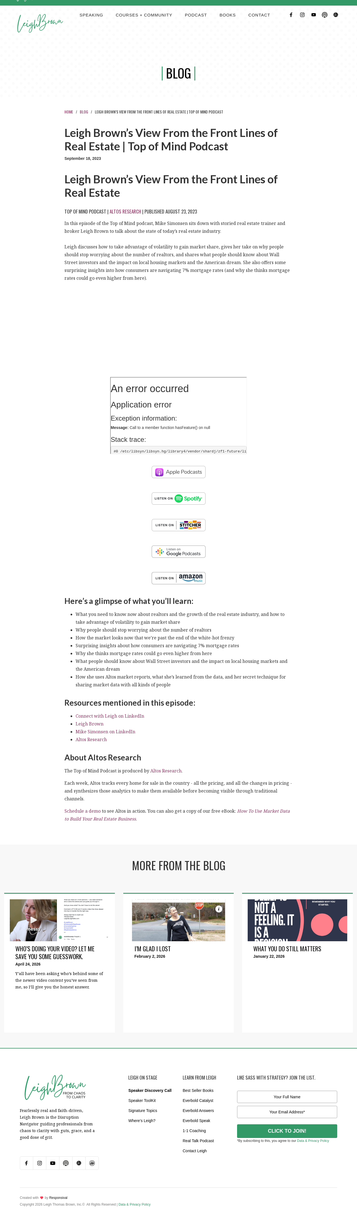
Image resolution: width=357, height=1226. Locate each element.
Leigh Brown (89, 724)
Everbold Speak (196, 1120)
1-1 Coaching (194, 1130)
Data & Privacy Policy (313, 1141)
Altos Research (125, 211)
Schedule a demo (82, 811)
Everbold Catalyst (198, 1100)
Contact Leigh (195, 1151)
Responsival (58, 1198)
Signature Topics (142, 1110)
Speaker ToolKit (142, 1100)
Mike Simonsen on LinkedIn (105, 732)
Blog (84, 112)
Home (68, 112)
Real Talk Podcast (198, 1141)
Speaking (91, 15)
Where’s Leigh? (141, 1120)
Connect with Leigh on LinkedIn (110, 716)
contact (259, 15)
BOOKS (227, 15)
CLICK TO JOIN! (287, 1131)
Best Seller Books (198, 1090)
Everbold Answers (198, 1110)
